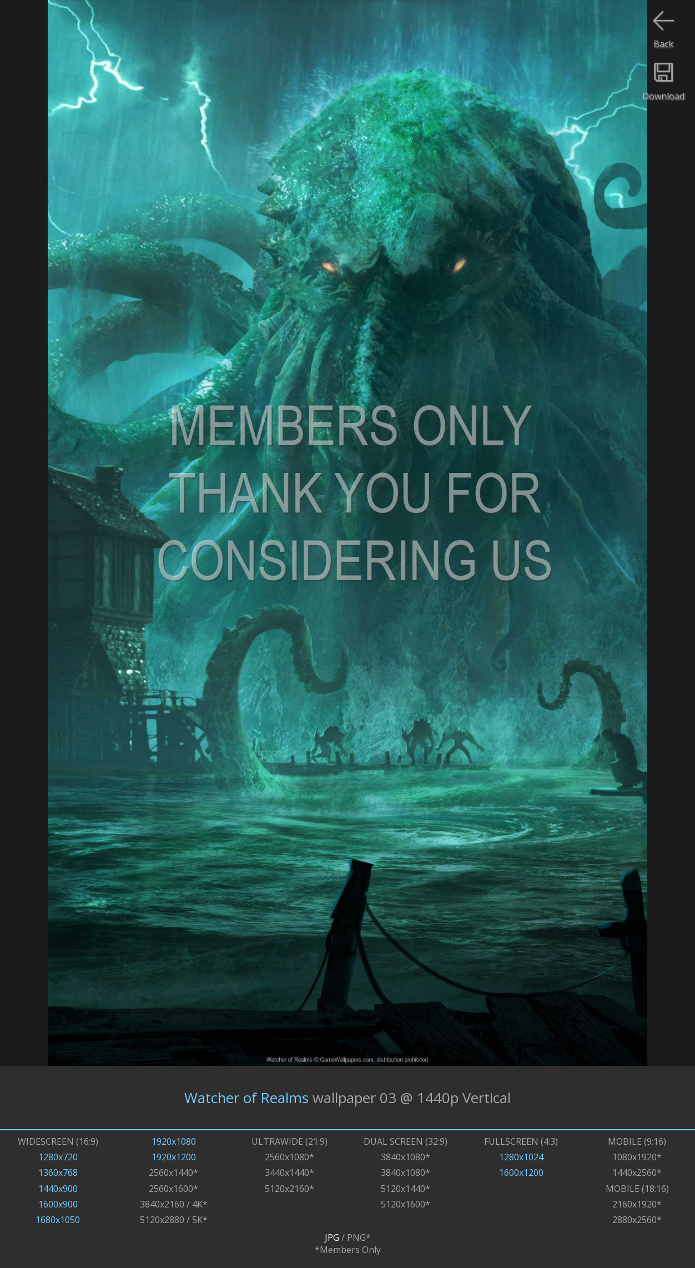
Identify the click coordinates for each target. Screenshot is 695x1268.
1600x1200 (521, 1172)
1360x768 (58, 1172)
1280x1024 (521, 1157)
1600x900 (58, 1204)
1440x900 (58, 1189)
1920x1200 (174, 1157)
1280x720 (58, 1157)
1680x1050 (58, 1220)
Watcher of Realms (246, 1098)
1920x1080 (174, 1141)
